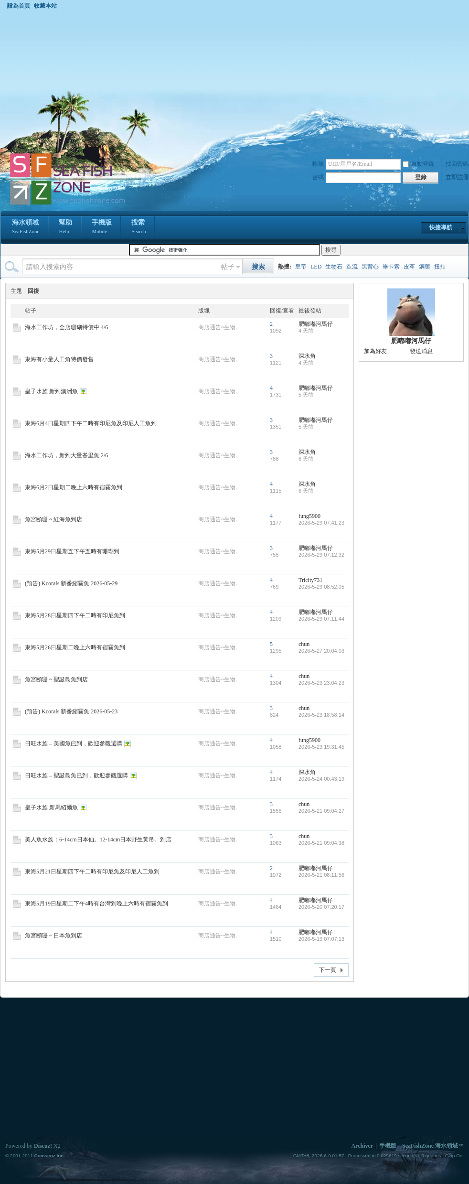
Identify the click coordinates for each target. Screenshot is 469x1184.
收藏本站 (45, 5)
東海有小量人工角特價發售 (59, 359)
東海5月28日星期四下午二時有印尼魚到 (75, 615)
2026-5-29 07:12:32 (321, 555)
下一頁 (327, 970)
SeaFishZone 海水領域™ (433, 1145)
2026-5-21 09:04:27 (321, 811)
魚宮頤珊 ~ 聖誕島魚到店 (56, 679)
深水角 (307, 356)
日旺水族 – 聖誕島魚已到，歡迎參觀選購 (76, 775)
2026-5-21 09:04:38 (321, 843)
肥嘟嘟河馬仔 (315, 324)
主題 (16, 291)
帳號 (318, 164)
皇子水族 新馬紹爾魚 (51, 807)
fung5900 (309, 516)
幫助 (65, 227)
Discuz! (43, 1145)
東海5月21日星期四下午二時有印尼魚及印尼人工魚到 (92, 871)
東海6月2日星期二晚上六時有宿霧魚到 (73, 487)
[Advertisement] (234, 81)
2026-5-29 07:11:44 (321, 619)
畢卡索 (391, 266)
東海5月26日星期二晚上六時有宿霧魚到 (75, 647)
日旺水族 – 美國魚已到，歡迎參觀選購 (73, 743)
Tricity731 (310, 580)
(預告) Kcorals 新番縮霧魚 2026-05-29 (71, 583)
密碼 (318, 177)
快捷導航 (440, 227)
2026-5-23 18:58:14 (321, 715)
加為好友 (375, 351)
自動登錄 (418, 164)
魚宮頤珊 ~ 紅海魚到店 (54, 519)
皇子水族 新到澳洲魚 (51, 391)
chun (303, 644)
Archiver (362, 1145)
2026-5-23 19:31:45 (321, 747)
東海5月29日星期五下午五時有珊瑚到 (72, 551)
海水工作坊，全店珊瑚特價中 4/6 (66, 327)
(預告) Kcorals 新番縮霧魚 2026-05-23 (71, 711)
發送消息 (421, 351)
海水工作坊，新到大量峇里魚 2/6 (66, 455)
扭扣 (440, 266)
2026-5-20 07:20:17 (321, 907)
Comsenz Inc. (49, 1155)
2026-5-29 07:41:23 (321, 523)
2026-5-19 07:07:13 (321, 939)
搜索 (138, 227)
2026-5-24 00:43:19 (321, 779)
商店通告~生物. (217, 327)
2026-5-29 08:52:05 (321, 587)
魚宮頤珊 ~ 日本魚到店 (54, 935)
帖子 (227, 266)
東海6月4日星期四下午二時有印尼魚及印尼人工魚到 (91, 423)
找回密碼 (457, 164)
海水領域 (25, 227)
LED (315, 266)
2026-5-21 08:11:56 (321, 875)
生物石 (333, 266)
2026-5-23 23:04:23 (321, 683)
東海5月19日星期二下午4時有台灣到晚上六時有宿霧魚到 (96, 903)
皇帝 (301, 266)
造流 (352, 266)
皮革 (409, 266)
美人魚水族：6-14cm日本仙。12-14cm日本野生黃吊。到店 (98, 839)
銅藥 (424, 266)
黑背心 (370, 266)
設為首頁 (18, 5)
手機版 (102, 227)
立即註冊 (457, 177)
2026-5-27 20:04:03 (321, 651)
